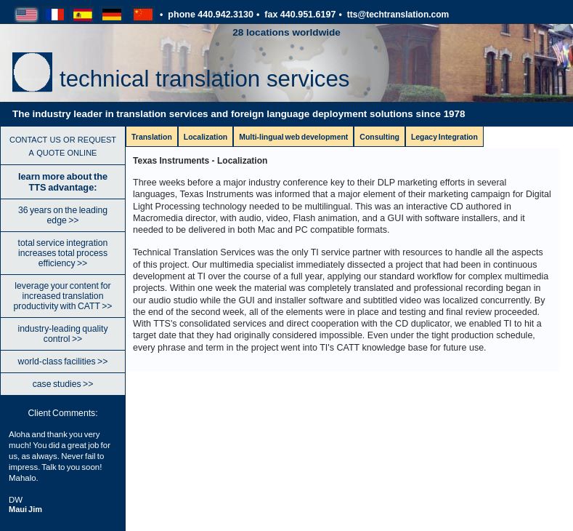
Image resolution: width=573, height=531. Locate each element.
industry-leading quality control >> (62, 334)
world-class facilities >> (63, 361)
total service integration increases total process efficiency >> (63, 253)
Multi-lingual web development (293, 137)
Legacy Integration (444, 137)
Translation (151, 137)
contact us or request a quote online (62, 145)
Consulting (379, 137)
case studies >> (63, 384)
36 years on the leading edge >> (62, 215)
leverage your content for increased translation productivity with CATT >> (63, 296)
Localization (205, 137)
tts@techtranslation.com (398, 14)
